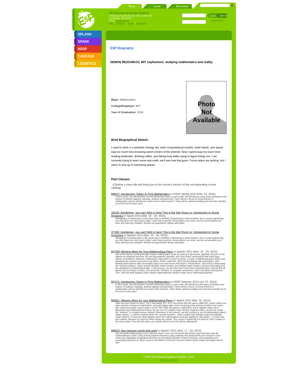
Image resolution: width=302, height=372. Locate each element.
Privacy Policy (168, 360)
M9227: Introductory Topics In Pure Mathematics (140, 194)
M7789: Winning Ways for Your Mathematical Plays (142, 251)
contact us (120, 23)
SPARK (83, 41)
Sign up (223, 15)
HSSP (82, 49)
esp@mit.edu (122, 20)
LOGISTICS (87, 63)
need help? (217, 20)
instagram (141, 23)
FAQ (111, 23)
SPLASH (84, 34)
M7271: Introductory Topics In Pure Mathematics (140, 281)
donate (130, 23)
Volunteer (182, 6)
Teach (131, 6)
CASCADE (86, 56)
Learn (157, 6)
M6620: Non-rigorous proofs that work (134, 330)
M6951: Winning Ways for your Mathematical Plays (142, 300)
